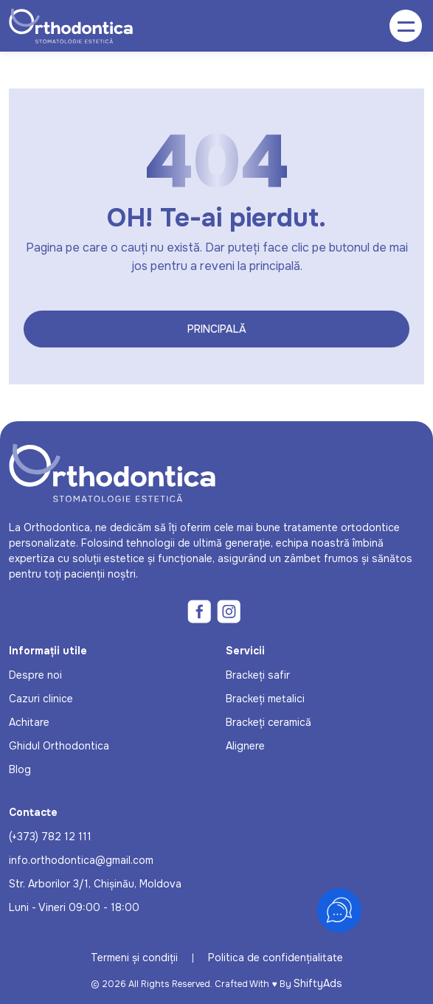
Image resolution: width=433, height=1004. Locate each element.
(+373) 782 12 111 (50, 836)
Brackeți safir (258, 675)
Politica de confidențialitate (275, 957)
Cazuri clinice (41, 698)
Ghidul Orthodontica (59, 745)
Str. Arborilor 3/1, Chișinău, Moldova (95, 883)
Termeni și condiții (134, 957)
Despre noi (35, 675)
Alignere (245, 745)
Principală (216, 329)
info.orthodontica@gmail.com (81, 860)
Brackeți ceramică (268, 722)
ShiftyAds (318, 983)
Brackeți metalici (265, 698)
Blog (20, 769)
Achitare (29, 722)
